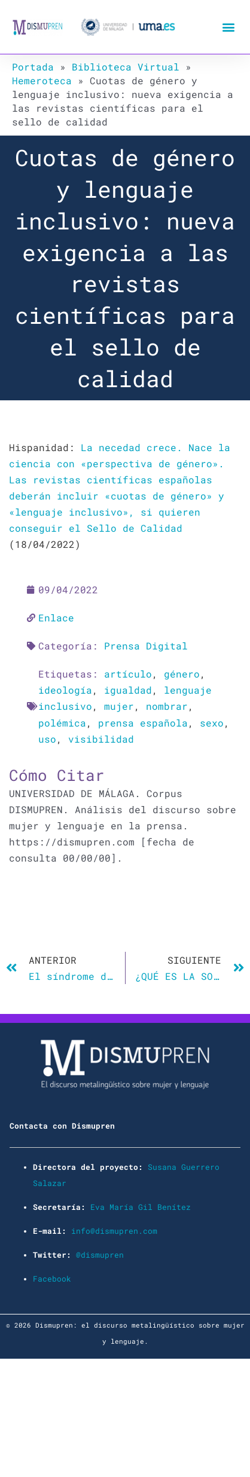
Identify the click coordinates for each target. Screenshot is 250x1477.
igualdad (128, 690)
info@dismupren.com (114, 1231)
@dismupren (100, 1255)
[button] (228, 27)
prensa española (143, 722)
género (182, 673)
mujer (119, 706)
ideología (65, 690)
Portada (33, 66)
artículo (128, 673)
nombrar (167, 706)
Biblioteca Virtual (125, 66)
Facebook (52, 1278)
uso (47, 739)
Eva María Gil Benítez (140, 1207)
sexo (212, 722)
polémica (62, 722)
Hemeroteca (42, 80)
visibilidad (101, 739)
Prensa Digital (146, 645)
